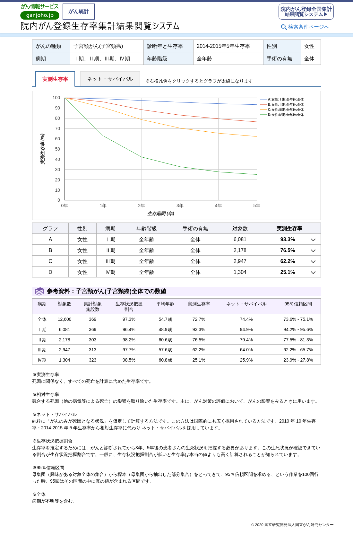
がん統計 (78, 11)
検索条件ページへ (308, 27)
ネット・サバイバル (110, 79)
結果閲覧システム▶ (306, 11)
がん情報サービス (39, 12)
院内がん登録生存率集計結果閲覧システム (100, 25)
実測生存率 (55, 79)
